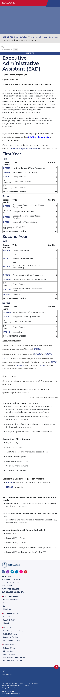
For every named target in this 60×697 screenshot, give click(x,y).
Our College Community (13, 592)
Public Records (6, 674)
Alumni (6, 623)
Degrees (53, 37)
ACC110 (6, 267)
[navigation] (51, 3)
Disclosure (5, 678)
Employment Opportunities (14, 657)
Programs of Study (38, 37)
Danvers (6, 603)
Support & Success (10, 583)
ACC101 (6, 251)
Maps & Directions (10, 600)
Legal (3, 671)
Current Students (10, 617)
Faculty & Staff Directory (12, 660)
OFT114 (6, 172)
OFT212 (6, 275)
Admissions (7, 586)
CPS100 (36, 349)
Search (16, 49)
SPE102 (6, 295)
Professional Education (12, 640)
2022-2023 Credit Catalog (15, 37)
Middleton (7, 609)
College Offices (9, 648)
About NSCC (7, 576)
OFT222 (6, 217)
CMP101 (6, 177)
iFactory (14, 691)
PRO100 (7, 290)
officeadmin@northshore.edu (24, 148)
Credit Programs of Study (13, 631)
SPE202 (37, 354)
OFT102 (6, 206)
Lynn (5, 606)
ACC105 (6, 258)
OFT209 (7, 222)
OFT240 (7, 312)
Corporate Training (10, 637)
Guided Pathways (10, 634)
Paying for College (10, 589)
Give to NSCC (8, 651)
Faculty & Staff (8, 620)
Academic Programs (11, 580)
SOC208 (48, 354)
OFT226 (6, 279)
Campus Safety (9, 654)
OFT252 (6, 317)
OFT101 (6, 168)
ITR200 (6, 332)
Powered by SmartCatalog (10, 693)
